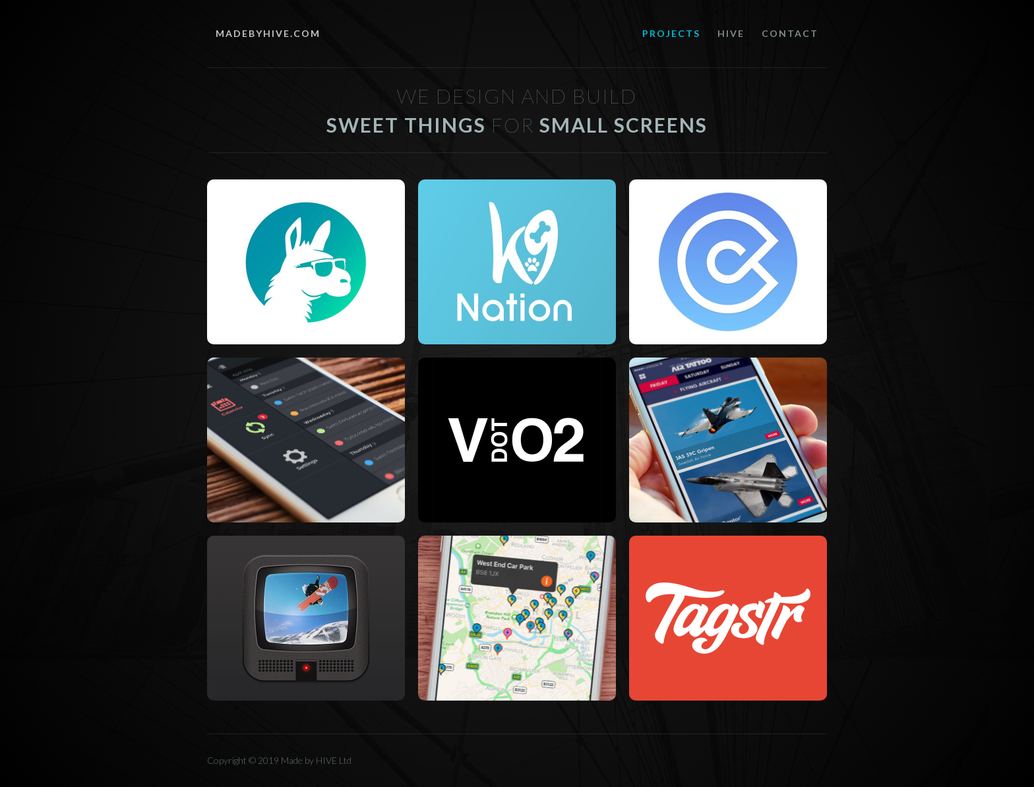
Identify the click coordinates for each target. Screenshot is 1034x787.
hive (731, 33)
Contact (790, 33)
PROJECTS (671, 33)
